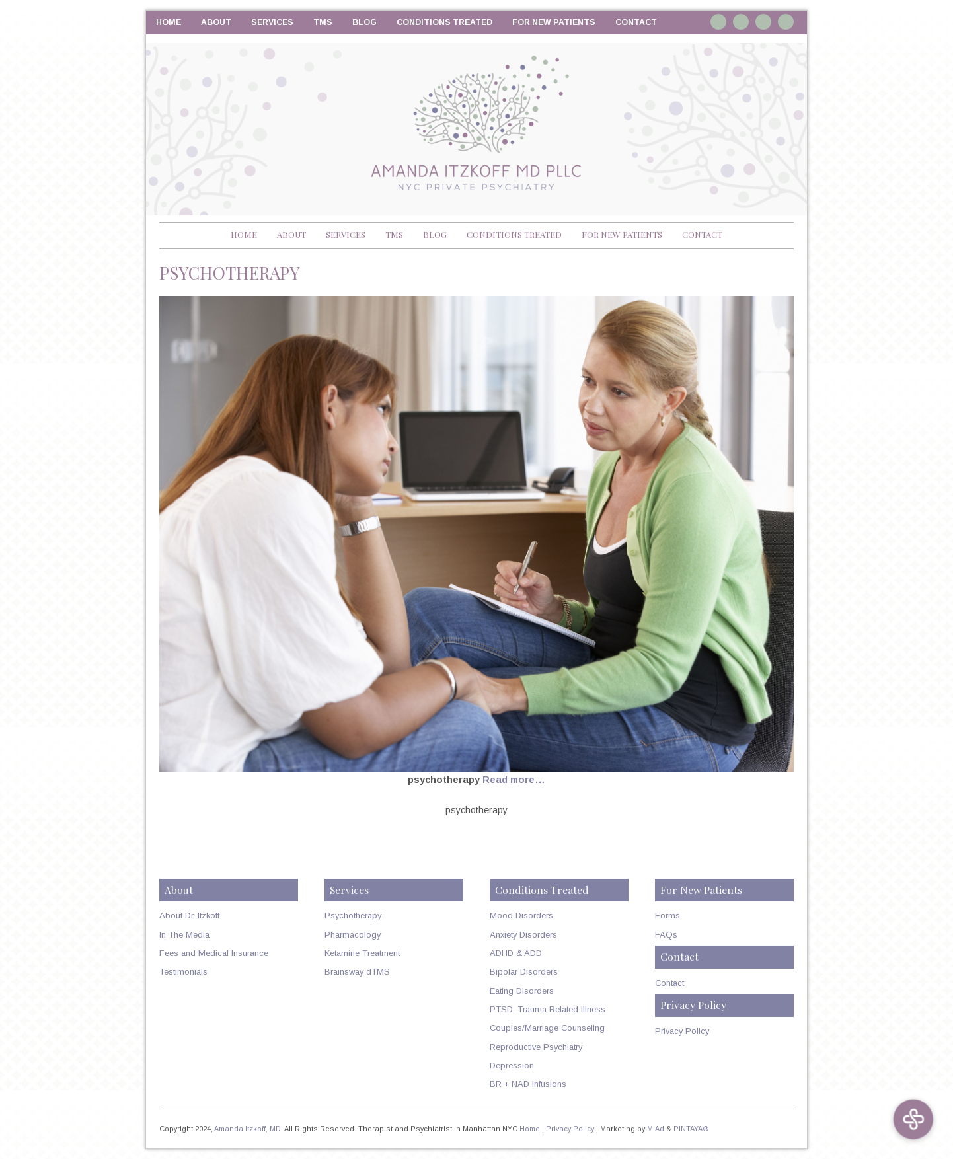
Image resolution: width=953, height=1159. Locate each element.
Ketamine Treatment (362, 953)
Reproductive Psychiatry (536, 1047)
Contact (636, 22)
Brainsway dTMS (357, 972)
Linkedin (741, 22)
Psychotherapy (352, 915)
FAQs (666, 935)
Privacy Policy (682, 1031)
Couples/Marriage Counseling (547, 1028)
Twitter (763, 22)
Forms (667, 915)
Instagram (718, 22)
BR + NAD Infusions (528, 1084)
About (216, 22)
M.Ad (655, 1129)
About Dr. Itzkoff (189, 915)
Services (272, 22)
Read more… (513, 779)
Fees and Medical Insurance (213, 953)
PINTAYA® (691, 1129)
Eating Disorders (522, 991)
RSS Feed (786, 22)
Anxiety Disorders (523, 935)
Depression (512, 1065)
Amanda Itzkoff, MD (247, 1129)
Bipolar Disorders (524, 972)
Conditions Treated (444, 22)
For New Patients (553, 22)
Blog (364, 22)
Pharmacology (352, 935)
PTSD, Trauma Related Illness (547, 1009)
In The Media (184, 935)
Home (168, 22)
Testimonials (183, 972)
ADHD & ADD (516, 953)
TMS (322, 22)
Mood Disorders (521, 915)
